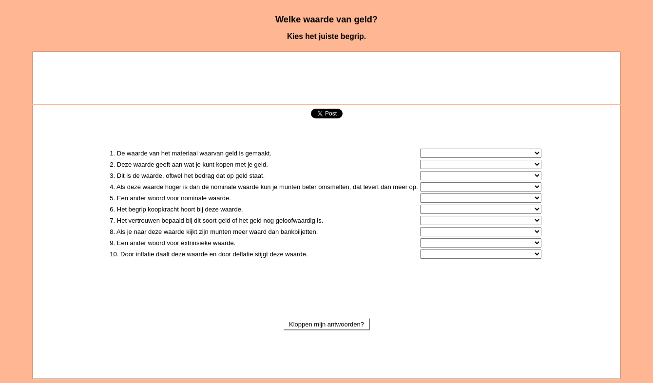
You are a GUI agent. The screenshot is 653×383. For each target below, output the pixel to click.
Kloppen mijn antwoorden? (326, 324)
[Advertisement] (326, 77)
